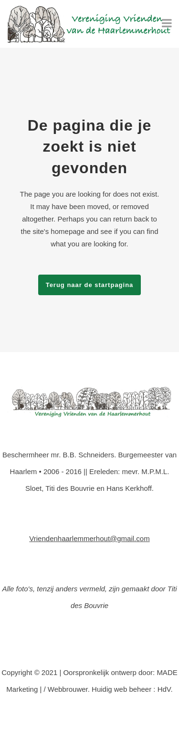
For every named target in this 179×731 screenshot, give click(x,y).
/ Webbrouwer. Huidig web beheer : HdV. (107, 689)
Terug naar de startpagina (90, 284)
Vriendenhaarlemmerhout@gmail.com (89, 538)
